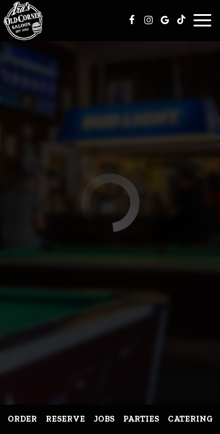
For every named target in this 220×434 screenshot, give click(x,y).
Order (22, 419)
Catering (190, 419)
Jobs (104, 419)
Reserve (65, 419)
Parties (141, 419)
